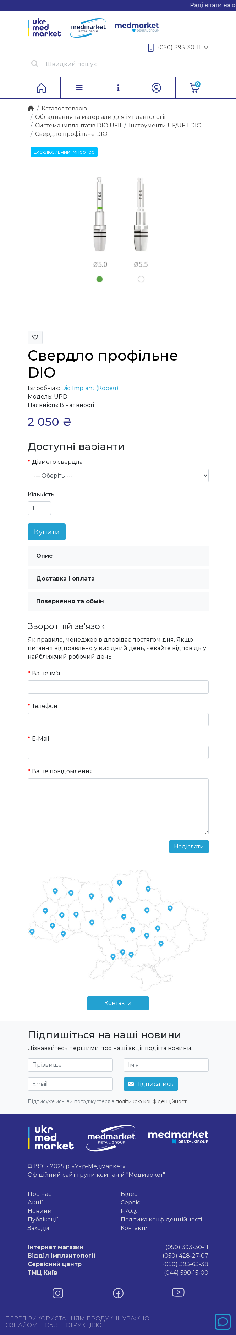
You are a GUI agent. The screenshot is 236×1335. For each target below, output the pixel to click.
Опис (44, 556)
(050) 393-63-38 (118, 1264)
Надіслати (189, 846)
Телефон (44, 706)
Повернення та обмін (70, 601)
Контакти (118, 1003)
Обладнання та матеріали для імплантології (100, 117)
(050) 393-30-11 (178, 48)
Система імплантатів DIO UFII (78, 125)
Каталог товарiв (64, 108)
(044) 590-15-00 (118, 1273)
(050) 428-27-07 (118, 1256)
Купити (47, 532)
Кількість (41, 494)
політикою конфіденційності (152, 1101)
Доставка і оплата (65, 578)
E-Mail (40, 738)
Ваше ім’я (46, 673)
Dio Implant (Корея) (90, 388)
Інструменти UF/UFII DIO (165, 125)
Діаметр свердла (57, 461)
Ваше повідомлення (62, 771)
